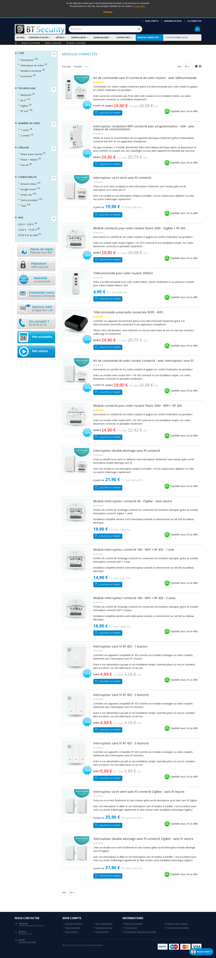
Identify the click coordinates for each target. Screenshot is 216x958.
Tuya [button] (23, 205)
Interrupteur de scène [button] (32, 65)
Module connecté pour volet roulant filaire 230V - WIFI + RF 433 (137, 406)
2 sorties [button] (25, 135)
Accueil (16, 43)
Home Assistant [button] (29, 200)
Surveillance (78, 37)
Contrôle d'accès (38, 37)
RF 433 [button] (24, 111)
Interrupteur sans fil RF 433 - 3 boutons (121, 743)
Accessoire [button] (26, 76)
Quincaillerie (101, 37)
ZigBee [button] (24, 105)
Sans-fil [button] (24, 165)
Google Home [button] (28, 189)
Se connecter (194, 21)
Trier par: (66, 66)
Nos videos (40, 351)
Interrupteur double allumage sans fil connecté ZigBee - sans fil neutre (143, 839)
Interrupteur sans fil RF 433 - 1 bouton (120, 646)
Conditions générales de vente (140, 931)
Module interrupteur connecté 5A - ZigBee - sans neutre (132, 501)
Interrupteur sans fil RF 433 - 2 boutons (121, 695)
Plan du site (131, 927)
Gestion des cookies (177, 923)
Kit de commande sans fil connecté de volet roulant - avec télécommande (145, 78)
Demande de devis (173, 21)
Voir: (179, 66)
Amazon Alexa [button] (28, 183)
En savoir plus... (139, 6)
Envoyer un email (27, 941)
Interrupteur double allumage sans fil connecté (126, 450)
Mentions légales (74, 923)
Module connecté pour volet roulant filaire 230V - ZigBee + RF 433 (139, 228)
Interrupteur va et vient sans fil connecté (122, 178)
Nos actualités (42, 336)
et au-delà (28, 235)
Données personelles (178, 927)
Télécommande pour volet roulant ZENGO (123, 273)
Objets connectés (53, 42)
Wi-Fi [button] (23, 100)
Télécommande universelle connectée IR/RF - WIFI (128, 312)
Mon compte (151, 21)
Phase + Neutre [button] (29, 159)
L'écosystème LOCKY (177, 37)
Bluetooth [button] (26, 95)
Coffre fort (123, 37)
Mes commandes (104, 923)
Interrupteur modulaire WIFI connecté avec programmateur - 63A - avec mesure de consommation (144, 127)
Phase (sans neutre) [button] (31, 154)
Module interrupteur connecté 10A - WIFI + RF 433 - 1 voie (133, 549)
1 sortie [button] (25, 130)
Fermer (107, 12)
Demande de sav (104, 927)
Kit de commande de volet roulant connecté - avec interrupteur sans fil (143, 361)
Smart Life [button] (26, 194)
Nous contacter (73, 927)
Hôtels (60, 37)
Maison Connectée (147, 37)
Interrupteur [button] (27, 60)
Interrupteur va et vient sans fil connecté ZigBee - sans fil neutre (138, 792)
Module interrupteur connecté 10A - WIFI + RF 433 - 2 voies (134, 598)
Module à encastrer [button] (31, 70)
